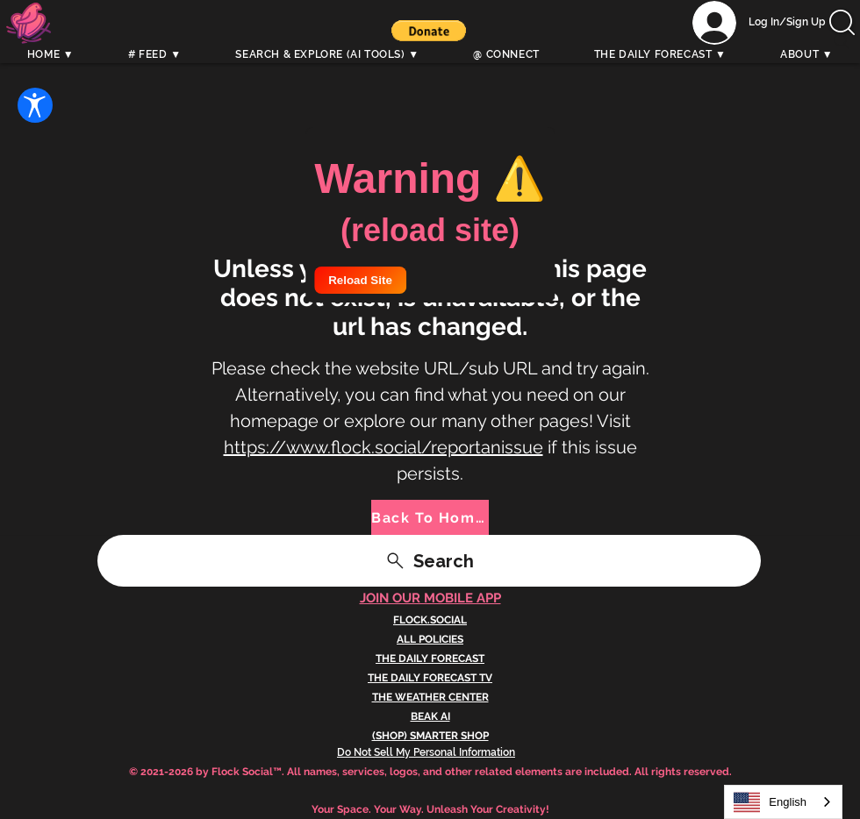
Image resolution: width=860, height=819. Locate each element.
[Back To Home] (430, 517)
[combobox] (783, 802)
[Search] (841, 41)
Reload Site (360, 280)
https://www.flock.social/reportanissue (383, 447)
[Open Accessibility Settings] (35, 105)
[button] (428, 30)
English (770, 802)
